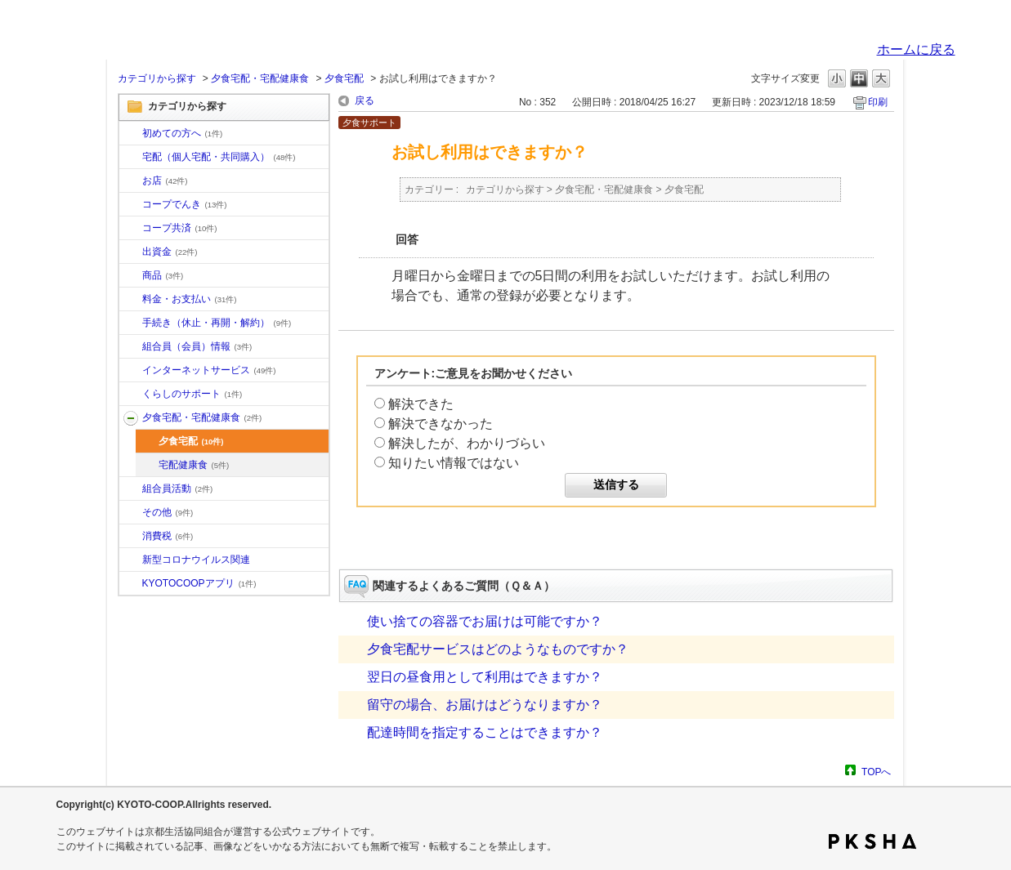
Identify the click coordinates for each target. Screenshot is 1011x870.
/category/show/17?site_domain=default (130, 418)
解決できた (421, 404)
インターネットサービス (209, 370)
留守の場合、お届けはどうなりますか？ (484, 705)
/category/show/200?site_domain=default (130, 584)
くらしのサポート (192, 393)
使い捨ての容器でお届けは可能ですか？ (484, 621)
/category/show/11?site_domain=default (130, 276)
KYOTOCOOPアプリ (199, 583)
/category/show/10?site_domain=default (130, 134)
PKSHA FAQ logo (872, 841)
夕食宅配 (344, 78)
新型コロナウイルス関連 (196, 559)
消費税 (168, 536)
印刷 (878, 102)
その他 (168, 512)
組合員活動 (177, 488)
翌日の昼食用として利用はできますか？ (484, 677)
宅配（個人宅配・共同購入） (219, 157)
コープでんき (184, 204)
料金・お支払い (189, 299)
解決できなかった (440, 424)
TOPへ (876, 771)
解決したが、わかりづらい (466, 443)
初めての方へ (182, 133)
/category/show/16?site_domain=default (130, 394)
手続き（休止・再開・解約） (217, 322)
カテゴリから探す (157, 78)
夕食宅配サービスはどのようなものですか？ (498, 649)
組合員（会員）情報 (197, 346)
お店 (165, 180)
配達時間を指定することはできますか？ (484, 732)
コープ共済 (179, 228)
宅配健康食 (194, 465)
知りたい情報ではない (453, 463)
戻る (364, 100)
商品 (163, 275)
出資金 (170, 251)
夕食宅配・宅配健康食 (260, 78)
